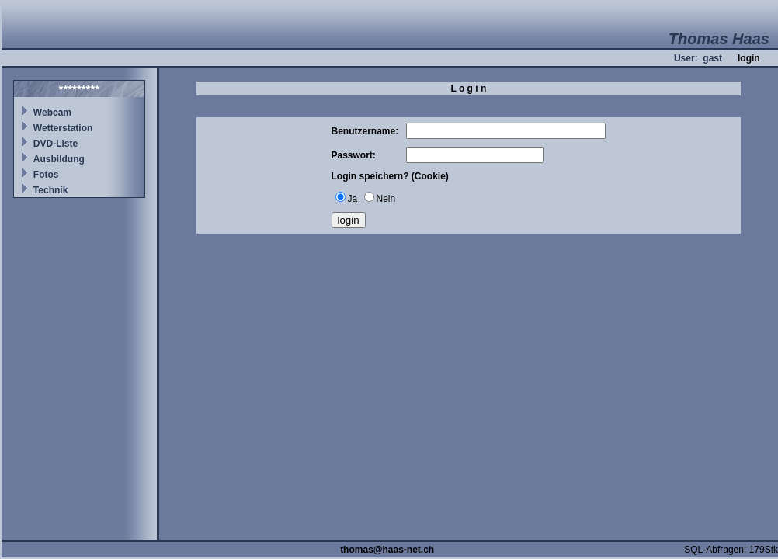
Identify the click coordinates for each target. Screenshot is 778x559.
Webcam (52, 112)
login (749, 58)
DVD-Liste (55, 143)
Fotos (46, 174)
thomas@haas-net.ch (387, 549)
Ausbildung (59, 159)
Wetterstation (62, 128)
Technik (50, 190)
